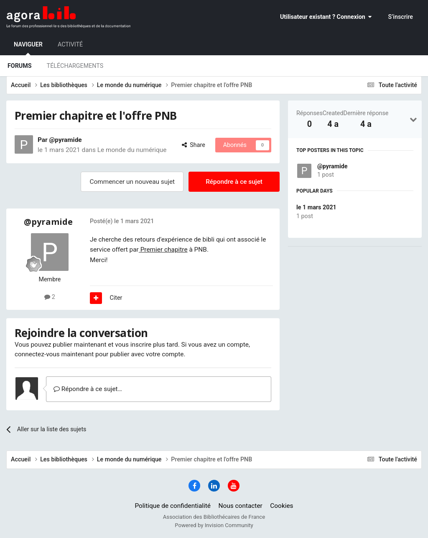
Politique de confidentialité (173, 506)
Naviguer (28, 48)
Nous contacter (240, 506)
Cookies (281, 506)
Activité (70, 44)
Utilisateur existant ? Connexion (326, 16)
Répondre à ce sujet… (88, 389)
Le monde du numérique (132, 150)
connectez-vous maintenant (54, 354)
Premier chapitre (163, 249)
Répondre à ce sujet (234, 181)
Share (193, 145)
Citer (116, 297)
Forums (20, 65)
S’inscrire (400, 16)
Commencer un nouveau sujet (132, 181)
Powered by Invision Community (214, 525)
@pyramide (332, 166)
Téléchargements (75, 65)
